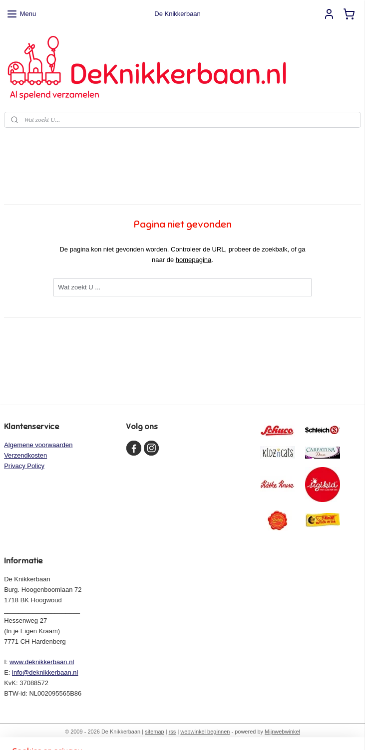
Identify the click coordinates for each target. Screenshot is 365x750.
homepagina (194, 259)
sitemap (154, 732)
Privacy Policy (24, 466)
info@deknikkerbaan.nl (45, 672)
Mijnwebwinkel (282, 732)
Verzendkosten (25, 455)
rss (172, 732)
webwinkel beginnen (205, 732)
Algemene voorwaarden (38, 445)
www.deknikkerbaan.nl (41, 662)
